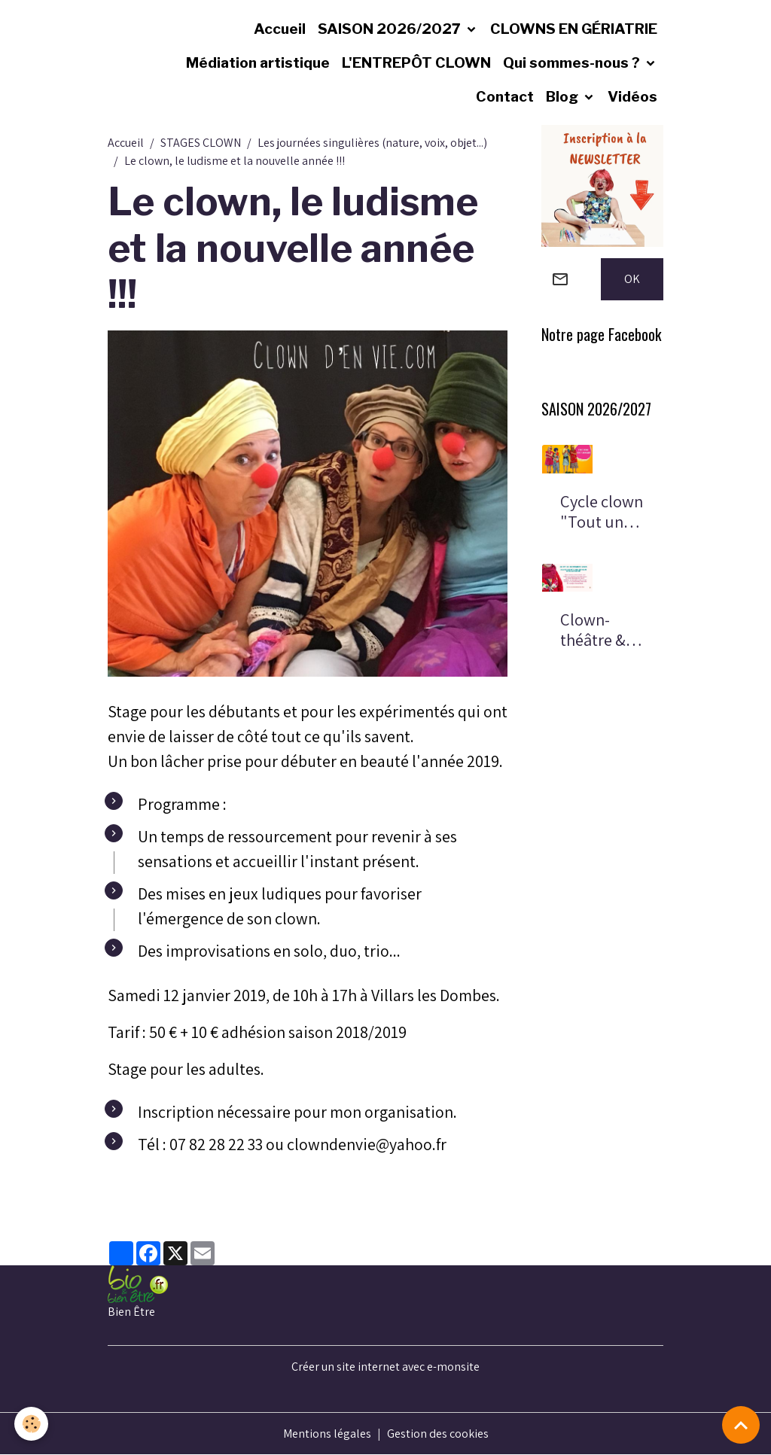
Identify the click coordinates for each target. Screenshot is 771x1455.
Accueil (280, 29)
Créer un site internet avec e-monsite (385, 1366)
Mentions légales (327, 1433)
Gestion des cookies (438, 1433)
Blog (563, 96)
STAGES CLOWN (200, 143)
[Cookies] (32, 1424)
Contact (505, 96)
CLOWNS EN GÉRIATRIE (573, 29)
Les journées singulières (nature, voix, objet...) (372, 143)
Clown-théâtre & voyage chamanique (600, 630)
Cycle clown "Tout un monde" (601, 512)
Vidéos (632, 96)
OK (632, 279)
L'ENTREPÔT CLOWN (416, 62)
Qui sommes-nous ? (573, 62)
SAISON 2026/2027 (391, 29)
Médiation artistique (258, 62)
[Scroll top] (741, 1425)
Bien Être (131, 1312)
